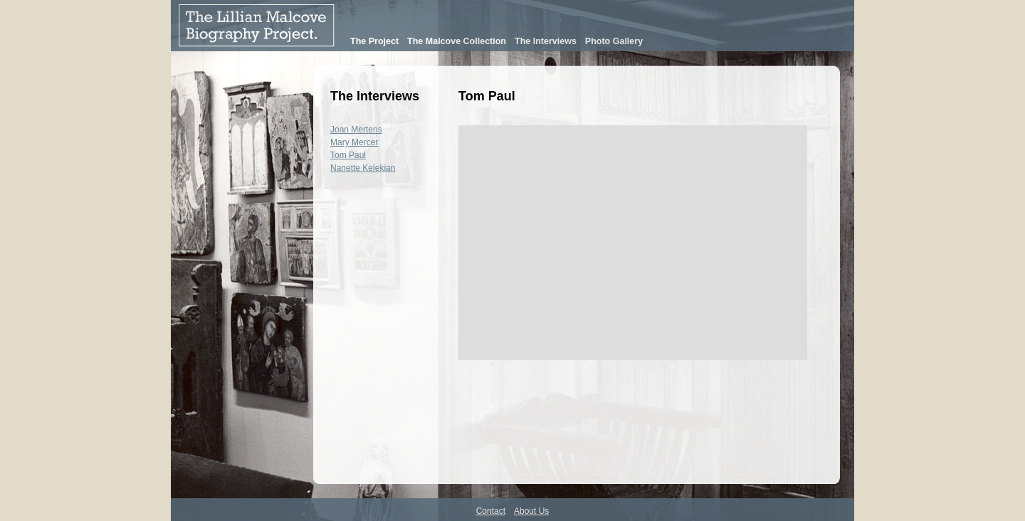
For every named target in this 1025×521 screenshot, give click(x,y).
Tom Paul (348, 155)
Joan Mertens (356, 130)
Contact (490, 511)
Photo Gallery (614, 41)
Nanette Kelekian (362, 168)
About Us (531, 511)
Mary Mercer (354, 142)
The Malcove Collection (456, 41)
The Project (374, 41)
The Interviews (546, 41)
